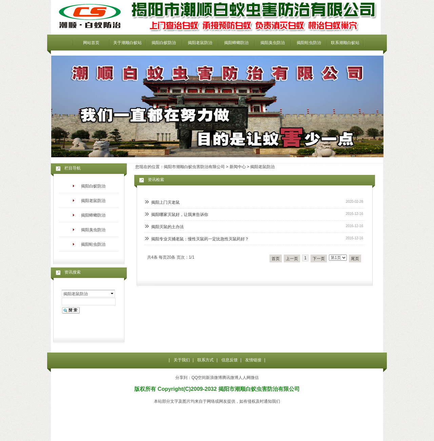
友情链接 (253, 360)
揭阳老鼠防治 (200, 42)
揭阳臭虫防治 (272, 42)
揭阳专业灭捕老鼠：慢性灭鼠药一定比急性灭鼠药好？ (200, 239)
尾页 (355, 258)
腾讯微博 (230, 377)
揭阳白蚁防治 (164, 42)
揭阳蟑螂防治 (236, 42)
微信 (255, 377)
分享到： (183, 377)
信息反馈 (229, 360)
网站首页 (91, 42)
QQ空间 (199, 377)
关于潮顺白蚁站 (127, 42)
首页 (276, 258)
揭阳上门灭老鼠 (165, 202)
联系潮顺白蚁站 (345, 42)
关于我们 (182, 360)
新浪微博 (214, 377)
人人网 (244, 377)
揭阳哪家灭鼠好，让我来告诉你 (179, 214)
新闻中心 (238, 166)
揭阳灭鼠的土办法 (167, 226)
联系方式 (205, 360)
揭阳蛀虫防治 (309, 42)
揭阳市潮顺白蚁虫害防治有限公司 (194, 166)
